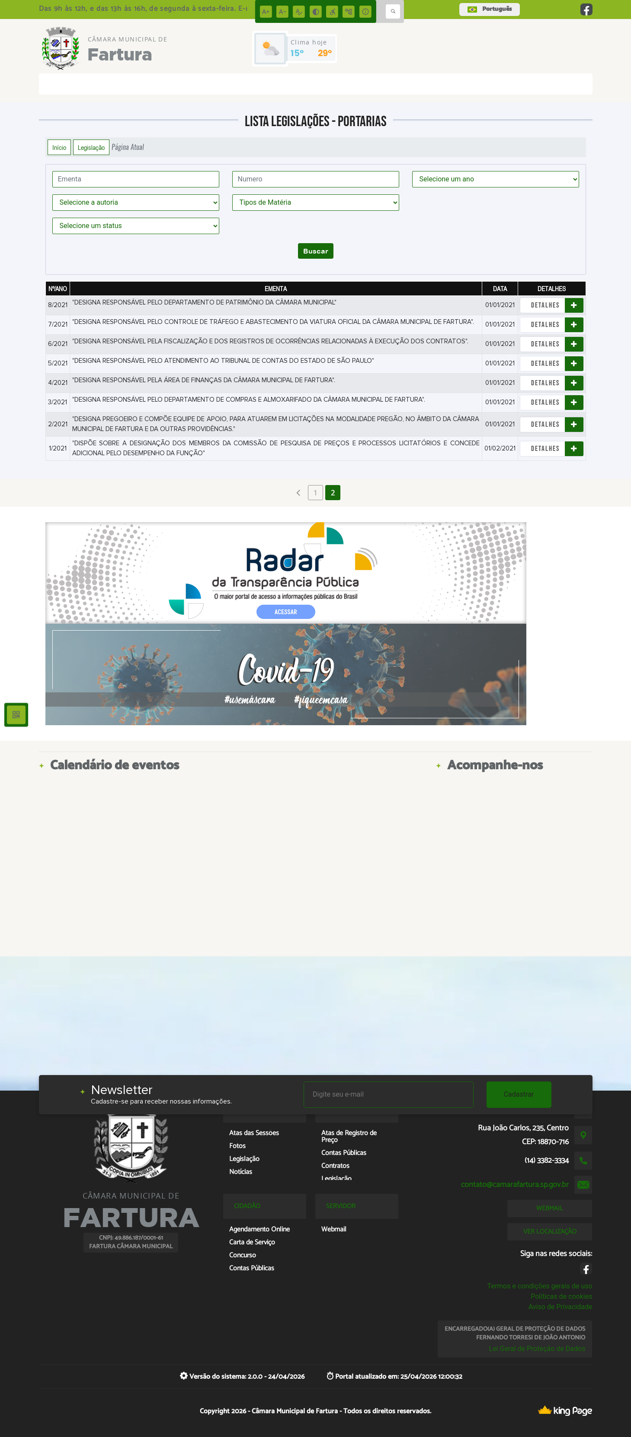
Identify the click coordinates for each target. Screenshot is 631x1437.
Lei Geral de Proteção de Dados (537, 1349)
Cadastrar (519, 1094)
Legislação (91, 147)
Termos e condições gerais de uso (539, 1286)
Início (59, 147)
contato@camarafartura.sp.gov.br (515, 1184)
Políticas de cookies (561, 1296)
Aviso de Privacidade (561, 1307)
